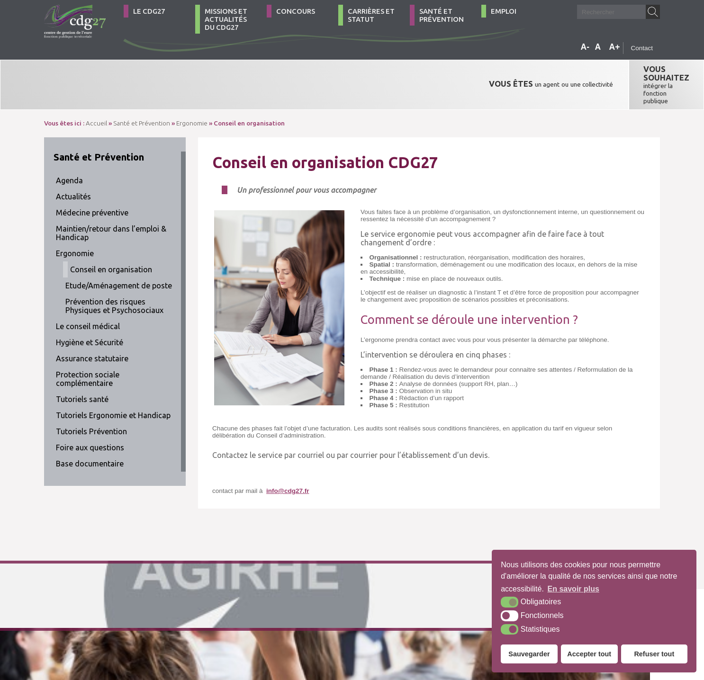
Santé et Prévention (441, 15)
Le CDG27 (149, 11)
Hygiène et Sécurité (89, 313)
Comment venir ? (180, 629)
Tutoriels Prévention (91, 402)
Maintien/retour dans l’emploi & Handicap (111, 204)
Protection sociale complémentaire (87, 349)
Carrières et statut (371, 15)
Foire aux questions (90, 418)
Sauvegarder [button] (529, 654)
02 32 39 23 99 (86, 630)
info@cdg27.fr (287, 461)
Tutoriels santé (82, 370)
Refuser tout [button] (654, 654)
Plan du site (237, 629)
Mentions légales (284, 629)
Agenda (69, 151)
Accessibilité (333, 629)
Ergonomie (75, 224)
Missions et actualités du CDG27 (226, 19)
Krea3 (371, 629)
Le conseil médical (88, 297)
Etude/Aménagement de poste (118, 256)
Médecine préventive (92, 183)
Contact (642, 48)
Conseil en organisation (111, 240)
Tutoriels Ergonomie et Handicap (113, 386)
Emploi (503, 11)
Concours (295, 11)
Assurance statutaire (92, 329)
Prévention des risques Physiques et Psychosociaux (114, 277)
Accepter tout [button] (589, 654)
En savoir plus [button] (573, 589)
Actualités (73, 167)
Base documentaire (90, 434)
